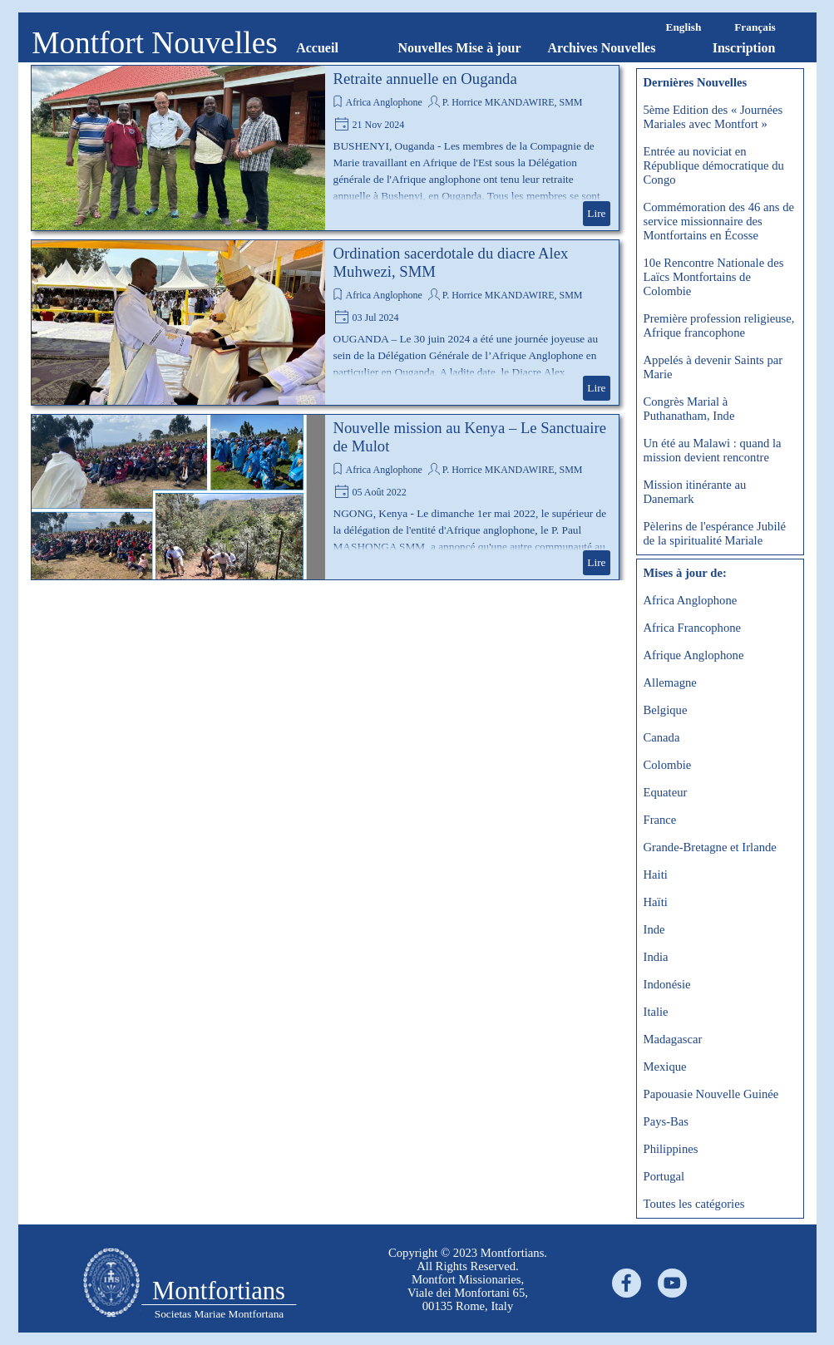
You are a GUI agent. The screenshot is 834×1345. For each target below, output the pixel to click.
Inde (654, 929)
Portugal (664, 1176)
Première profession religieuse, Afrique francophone (719, 325)
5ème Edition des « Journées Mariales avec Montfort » (713, 117)
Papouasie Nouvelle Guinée (711, 1094)
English (684, 27)
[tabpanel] (468, 1279)
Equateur (666, 792)
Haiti (656, 874)
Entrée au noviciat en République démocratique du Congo (714, 165)
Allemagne (670, 682)
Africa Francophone (693, 627)
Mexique (665, 1066)
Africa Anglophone (384, 102)
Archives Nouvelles (602, 48)
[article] (325, 148)
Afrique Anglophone (694, 655)
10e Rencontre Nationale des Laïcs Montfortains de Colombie (714, 277)
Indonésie (667, 984)
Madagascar (673, 1039)
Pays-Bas (666, 1121)
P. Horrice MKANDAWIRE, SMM (512, 102)
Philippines (671, 1148)
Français (755, 27)
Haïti (656, 902)
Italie (656, 1011)
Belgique (666, 710)
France (660, 819)
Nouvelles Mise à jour (459, 48)
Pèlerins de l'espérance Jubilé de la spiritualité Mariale (715, 533)
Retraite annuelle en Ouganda (425, 78)
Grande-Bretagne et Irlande (710, 847)
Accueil (317, 48)
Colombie (668, 764)
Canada (662, 737)
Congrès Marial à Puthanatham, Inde (689, 408)
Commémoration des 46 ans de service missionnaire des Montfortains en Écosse (719, 221)
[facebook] (626, 1283)
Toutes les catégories (694, 1203)
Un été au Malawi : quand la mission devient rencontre (713, 450)
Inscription (744, 48)
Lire (596, 213)
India (656, 956)
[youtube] (672, 1283)
